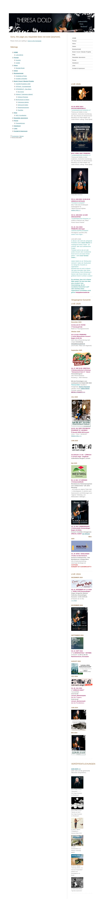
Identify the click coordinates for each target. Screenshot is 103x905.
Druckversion (14, 136)
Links (15, 128)
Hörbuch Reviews (23, 97)
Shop (15, 112)
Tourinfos (20, 110)
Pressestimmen (20, 123)
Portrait (16, 57)
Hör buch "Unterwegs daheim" (24, 94)
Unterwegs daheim (23, 102)
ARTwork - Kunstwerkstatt (23, 86)
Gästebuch (17, 126)
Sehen (16, 70)
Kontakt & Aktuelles (21, 78)
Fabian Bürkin (85, 388)
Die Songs (21, 91)
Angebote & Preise (21, 76)
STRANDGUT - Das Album (23, 89)
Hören (16, 65)
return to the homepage (34, 41)
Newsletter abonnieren (21, 118)
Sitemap (22, 136)
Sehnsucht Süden (23, 105)
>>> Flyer (74, 600)
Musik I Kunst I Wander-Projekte (24, 81)
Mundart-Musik (20, 68)
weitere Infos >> (76, 210)
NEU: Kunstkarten (21, 115)
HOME (16, 52)
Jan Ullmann (86, 534)
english (18, 63)
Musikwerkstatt (18, 73)
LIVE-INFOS (19, 55)
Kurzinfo (18, 60)
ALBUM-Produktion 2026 (23, 84)
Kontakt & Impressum (20, 131)
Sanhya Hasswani (84, 386)
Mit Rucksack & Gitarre (22, 99)
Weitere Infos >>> (76, 436)
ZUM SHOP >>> (76, 769)
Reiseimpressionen (23, 107)
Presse (16, 120)
